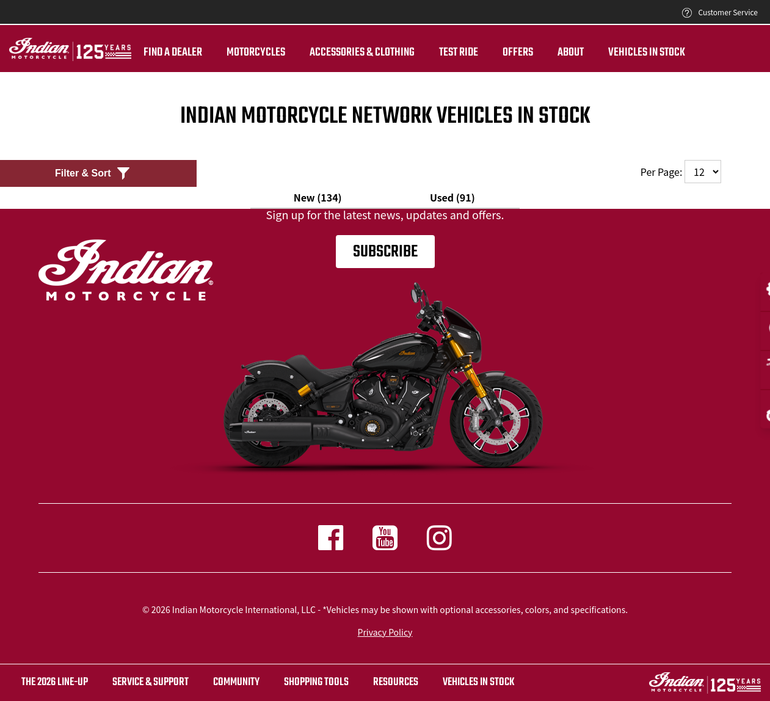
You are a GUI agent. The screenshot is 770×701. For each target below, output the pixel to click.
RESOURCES (395, 682)
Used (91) (452, 197)
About (571, 52)
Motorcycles (256, 52)
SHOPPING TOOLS (316, 682)
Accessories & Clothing (362, 52)
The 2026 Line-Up (54, 682)
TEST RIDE (458, 52)
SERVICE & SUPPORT (150, 682)
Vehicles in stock (479, 682)
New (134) (318, 197)
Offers (518, 52)
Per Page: (681, 171)
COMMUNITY (236, 682)
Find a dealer (172, 52)
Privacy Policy (385, 632)
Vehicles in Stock (646, 52)
